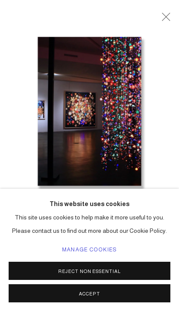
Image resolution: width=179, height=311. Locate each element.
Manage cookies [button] (89, 250)
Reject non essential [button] (89, 271)
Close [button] (163, 19)
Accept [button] (89, 293)
